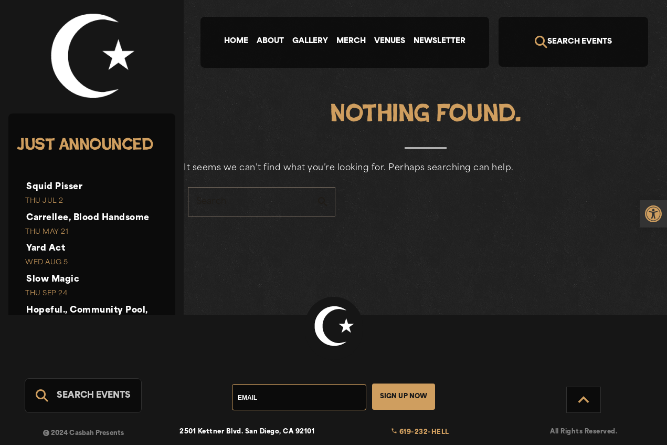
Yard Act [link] (45, 248)
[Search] (574, 42)
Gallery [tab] (310, 41)
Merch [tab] (351, 41)
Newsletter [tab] (439, 41)
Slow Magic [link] (52, 279)
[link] (653, 213)
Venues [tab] (389, 41)
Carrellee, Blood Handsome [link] (88, 218)
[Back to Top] (583, 399)
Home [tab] (236, 41)
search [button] (322, 201)
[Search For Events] (83, 395)
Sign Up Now (404, 397)
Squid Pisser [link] (54, 187)
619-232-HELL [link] (420, 432)
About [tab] (270, 41)
